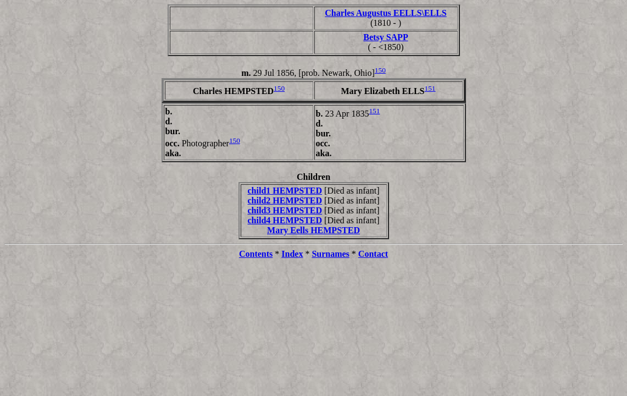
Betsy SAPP (385, 37)
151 (430, 88)
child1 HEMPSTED (285, 190)
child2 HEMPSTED (285, 200)
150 (380, 70)
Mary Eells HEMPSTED (313, 230)
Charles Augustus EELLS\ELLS (385, 13)
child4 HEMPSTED (285, 220)
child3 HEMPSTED (285, 210)
